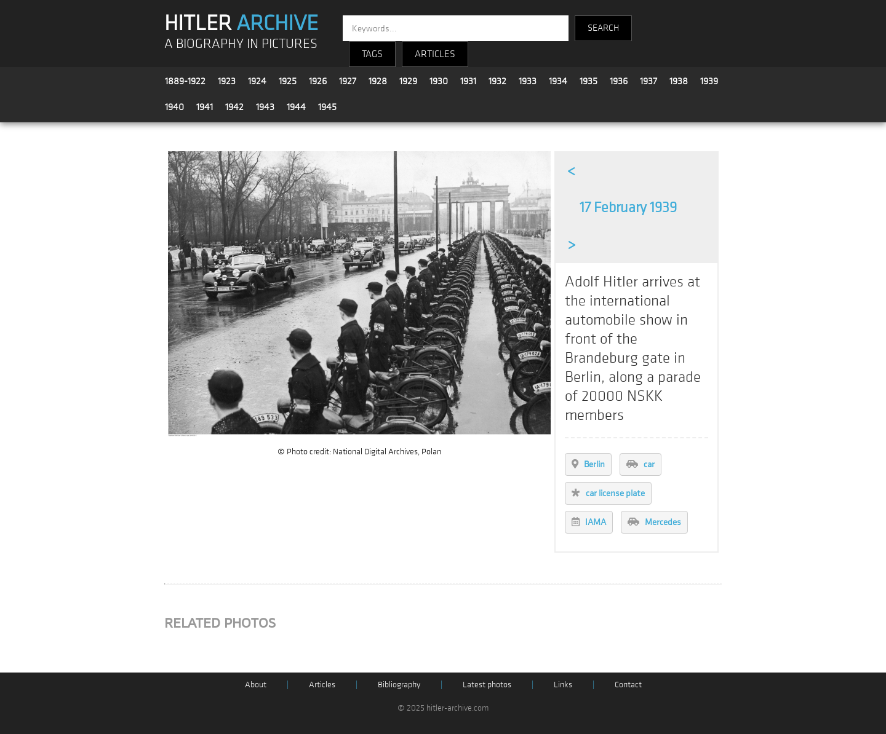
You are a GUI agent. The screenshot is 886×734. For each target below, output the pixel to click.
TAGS (372, 54)
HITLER (241, 23)
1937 (648, 81)
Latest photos (487, 684)
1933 (528, 81)
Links (563, 684)
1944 (296, 107)
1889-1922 (185, 81)
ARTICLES (435, 54)
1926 (318, 81)
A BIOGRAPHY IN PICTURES (240, 44)
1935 (588, 81)
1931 (468, 81)
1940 (174, 107)
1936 (619, 81)
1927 (347, 81)
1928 (378, 81)
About (255, 684)
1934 (558, 81)
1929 (408, 81)
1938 (678, 81)
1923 (227, 81)
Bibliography (399, 684)
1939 (709, 81)
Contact (628, 684)
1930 (438, 81)
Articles (322, 684)
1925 (288, 81)
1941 (204, 107)
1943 (265, 107)
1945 (327, 107)
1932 (497, 81)
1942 (234, 107)
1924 (257, 81)
